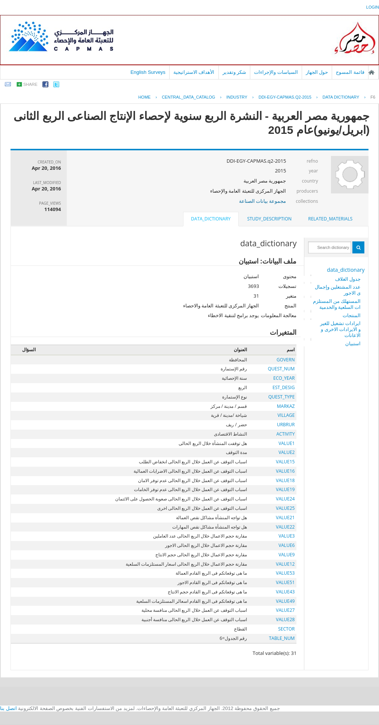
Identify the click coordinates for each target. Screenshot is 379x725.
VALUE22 (285, 527)
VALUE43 (285, 592)
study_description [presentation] (269, 219)
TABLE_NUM (282, 638)
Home (144, 97)
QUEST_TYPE (281, 397)
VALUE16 (285, 471)
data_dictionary (345, 269)
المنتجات (352, 315)
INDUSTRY (236, 97)
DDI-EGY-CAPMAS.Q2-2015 (285, 97)
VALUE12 (285, 564)
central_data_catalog (188, 97)
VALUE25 (285, 508)
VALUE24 (285, 499)
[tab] (330, 219)
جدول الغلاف (348, 279)
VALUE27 (285, 610)
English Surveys (148, 72)
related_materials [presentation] (330, 219)
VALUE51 (285, 582)
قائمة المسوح (350, 72)
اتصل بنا (8, 708)
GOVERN (286, 360)
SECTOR (286, 629)
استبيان (353, 343)
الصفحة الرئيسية (371, 72)
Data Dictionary (341, 97)
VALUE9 (286, 554)
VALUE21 (285, 517)
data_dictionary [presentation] (210, 219)
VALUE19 (285, 489)
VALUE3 (286, 536)
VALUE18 (285, 480)
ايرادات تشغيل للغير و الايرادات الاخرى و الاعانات (340, 329)
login (372, 7)
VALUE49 (285, 601)
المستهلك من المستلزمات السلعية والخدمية (337, 304)
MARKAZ (286, 406)
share (30, 84)
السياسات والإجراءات (276, 72)
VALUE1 (286, 443)
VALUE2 (286, 452)
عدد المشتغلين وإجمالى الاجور (338, 290)
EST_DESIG (283, 387)
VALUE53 (285, 573)
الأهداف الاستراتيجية (194, 72)
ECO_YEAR (284, 378)
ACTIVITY (285, 434)
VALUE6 (286, 545)
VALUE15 (285, 461)
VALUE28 (285, 619)
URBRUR (286, 424)
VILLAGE (286, 415)
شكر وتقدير (235, 72)
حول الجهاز (317, 72)
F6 (372, 97)
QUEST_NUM (281, 368)
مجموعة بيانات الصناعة (262, 201)
